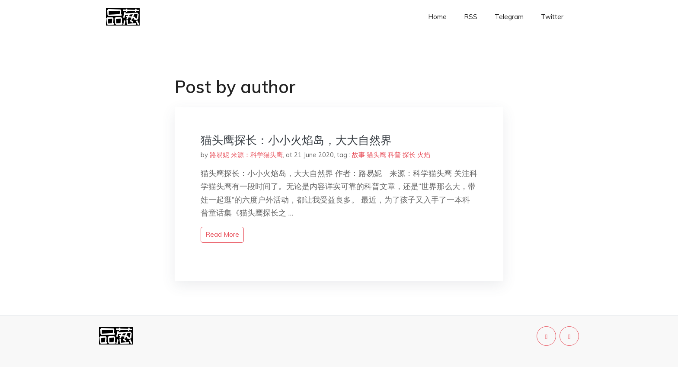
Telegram (509, 17)
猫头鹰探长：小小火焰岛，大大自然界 (296, 140)
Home (437, 17)
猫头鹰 (376, 155)
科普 (394, 155)
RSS (470, 17)
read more (222, 234)
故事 (358, 155)
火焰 (423, 155)
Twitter (552, 17)
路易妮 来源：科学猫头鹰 (246, 155)
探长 (409, 155)
